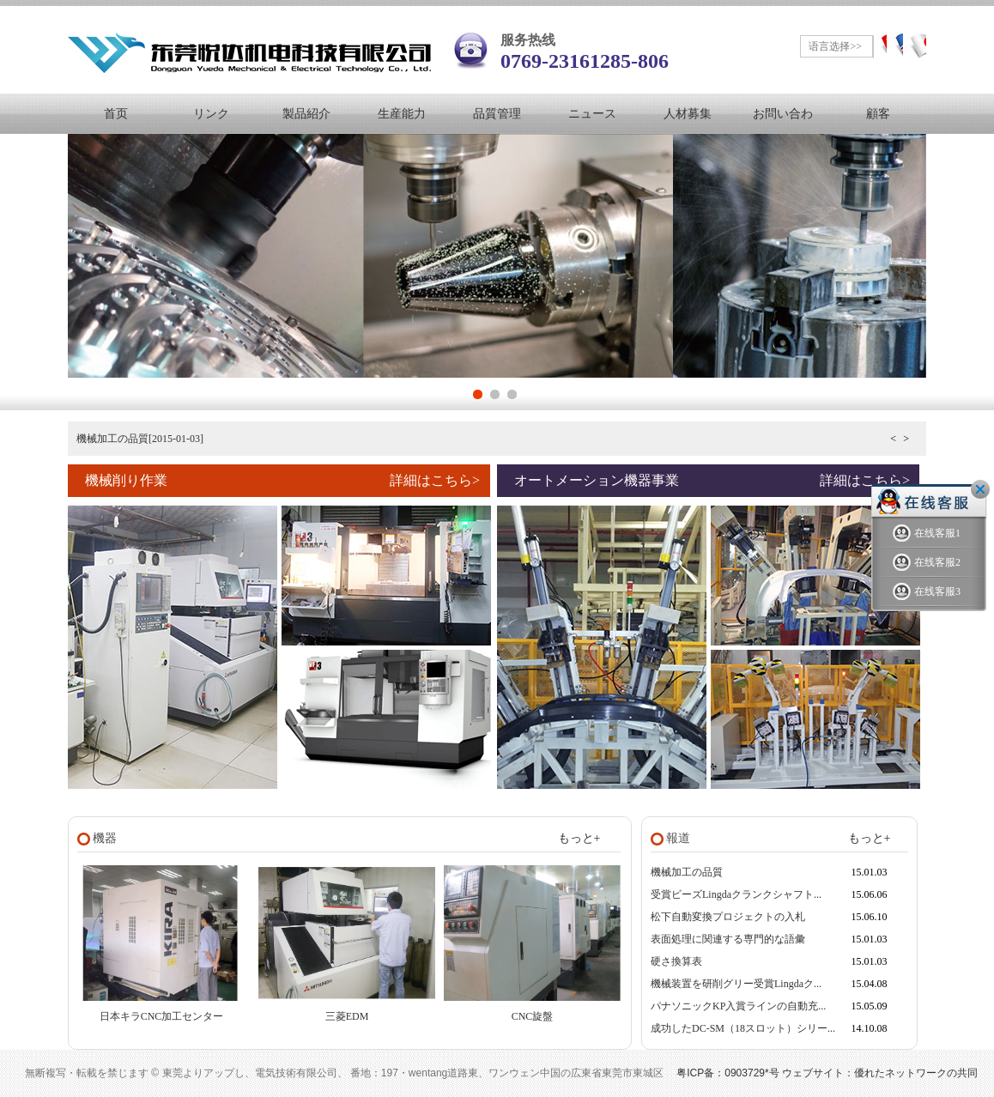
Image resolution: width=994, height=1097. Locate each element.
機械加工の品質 (687, 872)
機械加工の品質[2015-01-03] (139, 439)
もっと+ (579, 838)
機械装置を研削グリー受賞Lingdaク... (736, 984)
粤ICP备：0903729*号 (727, 1073)
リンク (211, 113)
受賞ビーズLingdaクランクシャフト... (736, 894)
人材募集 (688, 113)
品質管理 (497, 113)
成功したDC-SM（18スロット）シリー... (743, 1028)
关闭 (980, 489)
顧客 (878, 113)
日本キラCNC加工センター (162, 1016)
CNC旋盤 (533, 1016)
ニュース (592, 113)
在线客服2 (927, 563)
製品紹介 (306, 113)
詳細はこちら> (435, 480)
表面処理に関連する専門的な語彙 (728, 939)
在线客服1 (927, 533)
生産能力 (402, 113)
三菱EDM (347, 1016)
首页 (116, 113)
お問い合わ (783, 113)
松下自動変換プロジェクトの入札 (728, 917)
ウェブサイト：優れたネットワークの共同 (880, 1073)
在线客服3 (927, 592)
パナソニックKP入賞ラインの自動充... (738, 1006)
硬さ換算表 (676, 961)
